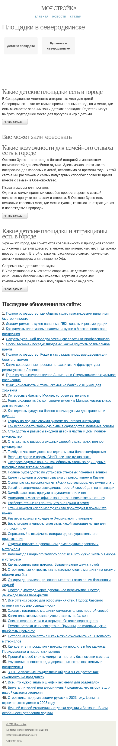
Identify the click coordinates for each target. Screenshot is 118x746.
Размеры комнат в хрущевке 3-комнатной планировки (50, 518)
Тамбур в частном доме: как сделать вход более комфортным (57, 452)
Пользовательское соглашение (32, 730)
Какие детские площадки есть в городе (52, 91)
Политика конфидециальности (21, 735)
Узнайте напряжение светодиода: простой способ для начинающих (61, 487)
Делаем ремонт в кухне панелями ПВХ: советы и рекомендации (56, 324)
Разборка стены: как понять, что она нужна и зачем (48, 503)
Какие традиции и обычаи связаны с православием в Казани (56, 477)
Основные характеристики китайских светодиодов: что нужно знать (61, 482)
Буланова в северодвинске (58, 46)
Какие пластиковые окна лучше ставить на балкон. (48, 616)
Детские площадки (21, 46)
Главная (41, 16)
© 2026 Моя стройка (16, 724)
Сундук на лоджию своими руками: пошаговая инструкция (54, 421)
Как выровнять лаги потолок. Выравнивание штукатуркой (53, 564)
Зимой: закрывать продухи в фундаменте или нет (47, 493)
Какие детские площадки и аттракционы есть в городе (54, 233)
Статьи (75, 16)
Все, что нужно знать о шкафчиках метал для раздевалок (53, 682)
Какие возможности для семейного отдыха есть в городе (57, 150)
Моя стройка (59, 8)
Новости (59, 16)
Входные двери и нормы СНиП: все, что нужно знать (49, 457)
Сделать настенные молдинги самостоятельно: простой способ (58, 610)
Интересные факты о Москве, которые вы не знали (48, 395)
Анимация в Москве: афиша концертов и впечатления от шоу (56, 498)
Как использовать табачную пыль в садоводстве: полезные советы (61, 426)
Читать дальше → (14, 121)
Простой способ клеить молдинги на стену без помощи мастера (58, 656)
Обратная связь (14, 741)
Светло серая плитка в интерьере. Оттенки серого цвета (53, 621)
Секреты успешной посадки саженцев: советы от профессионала (58, 339)
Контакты (11, 730)
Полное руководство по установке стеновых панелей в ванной (57, 472)
